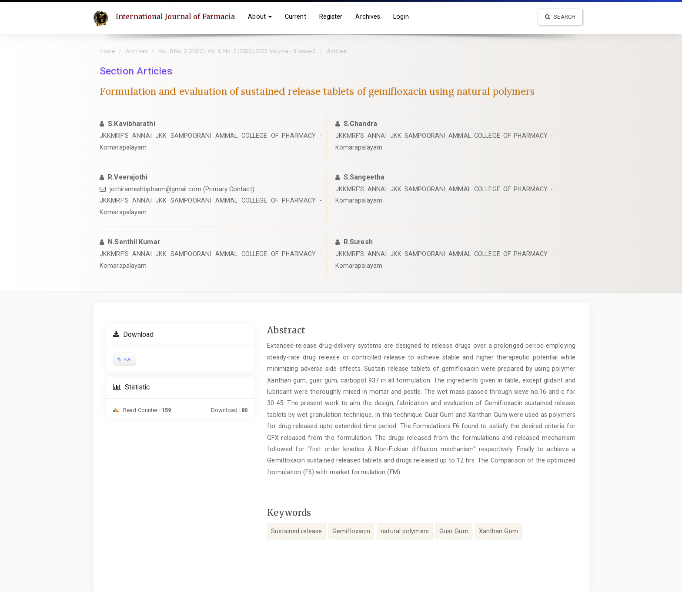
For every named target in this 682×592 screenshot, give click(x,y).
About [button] (260, 16)
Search (560, 16)
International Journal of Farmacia (175, 16)
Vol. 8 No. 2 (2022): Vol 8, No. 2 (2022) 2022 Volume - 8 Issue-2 (237, 51)
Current (295, 16)
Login (401, 16)
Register (331, 16)
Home (107, 51)
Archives (367, 16)
